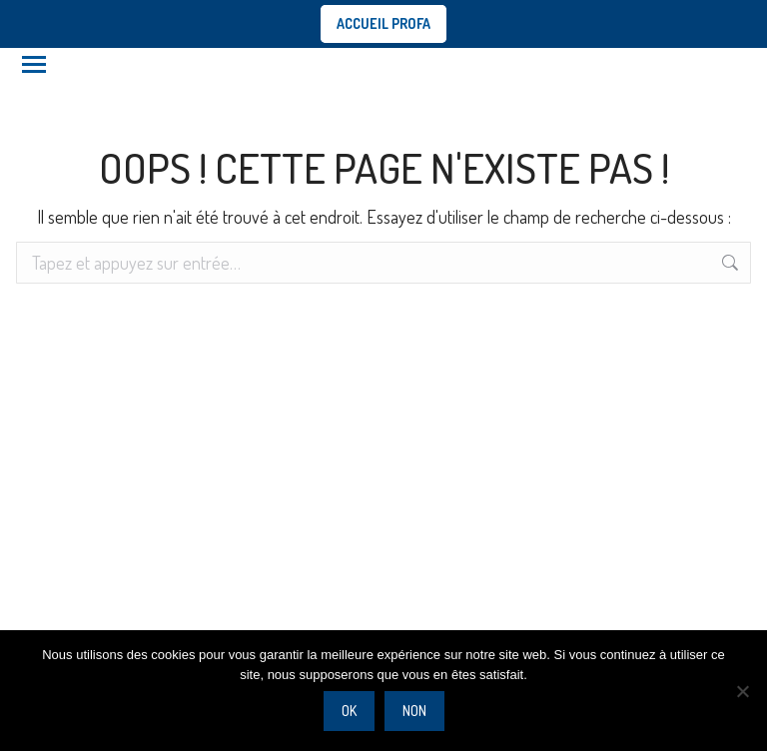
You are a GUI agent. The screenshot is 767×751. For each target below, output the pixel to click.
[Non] (742, 691)
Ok (349, 710)
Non (414, 710)
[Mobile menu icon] (34, 64)
